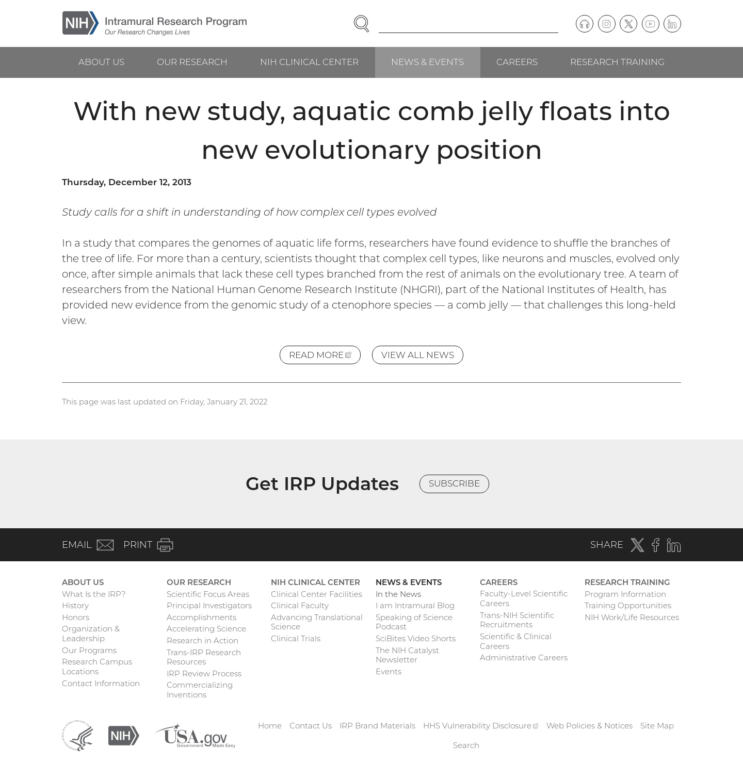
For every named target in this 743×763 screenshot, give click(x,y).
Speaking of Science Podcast (414, 622)
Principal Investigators (209, 605)
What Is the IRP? (93, 594)
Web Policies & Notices (589, 725)
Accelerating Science (206, 629)
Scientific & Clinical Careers (516, 641)
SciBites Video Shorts (416, 638)
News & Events (427, 62)
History (75, 605)
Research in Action (202, 640)
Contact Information (101, 683)
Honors (75, 617)
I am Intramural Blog (415, 605)
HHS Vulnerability (481, 725)
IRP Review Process (204, 673)
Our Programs (89, 650)
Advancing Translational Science (317, 622)
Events (388, 671)
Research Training (617, 62)
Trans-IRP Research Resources (204, 657)
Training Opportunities (628, 605)
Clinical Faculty (300, 605)
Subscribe (454, 483)
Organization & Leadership (91, 633)
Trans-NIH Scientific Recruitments (517, 620)
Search (466, 745)
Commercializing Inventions (200, 690)
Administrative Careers (524, 657)
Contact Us (310, 725)
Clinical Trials (295, 638)
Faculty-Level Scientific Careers (524, 598)
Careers (517, 62)
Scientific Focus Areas (208, 594)
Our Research (192, 62)
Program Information (625, 594)
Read (325, 357)
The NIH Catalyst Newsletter (407, 655)
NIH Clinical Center (309, 62)
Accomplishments (201, 617)
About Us (101, 62)
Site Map (657, 725)
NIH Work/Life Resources (632, 617)
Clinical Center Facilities (316, 594)
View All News (417, 355)
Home (270, 725)
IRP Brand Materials (377, 725)
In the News (398, 594)
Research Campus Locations (97, 666)
